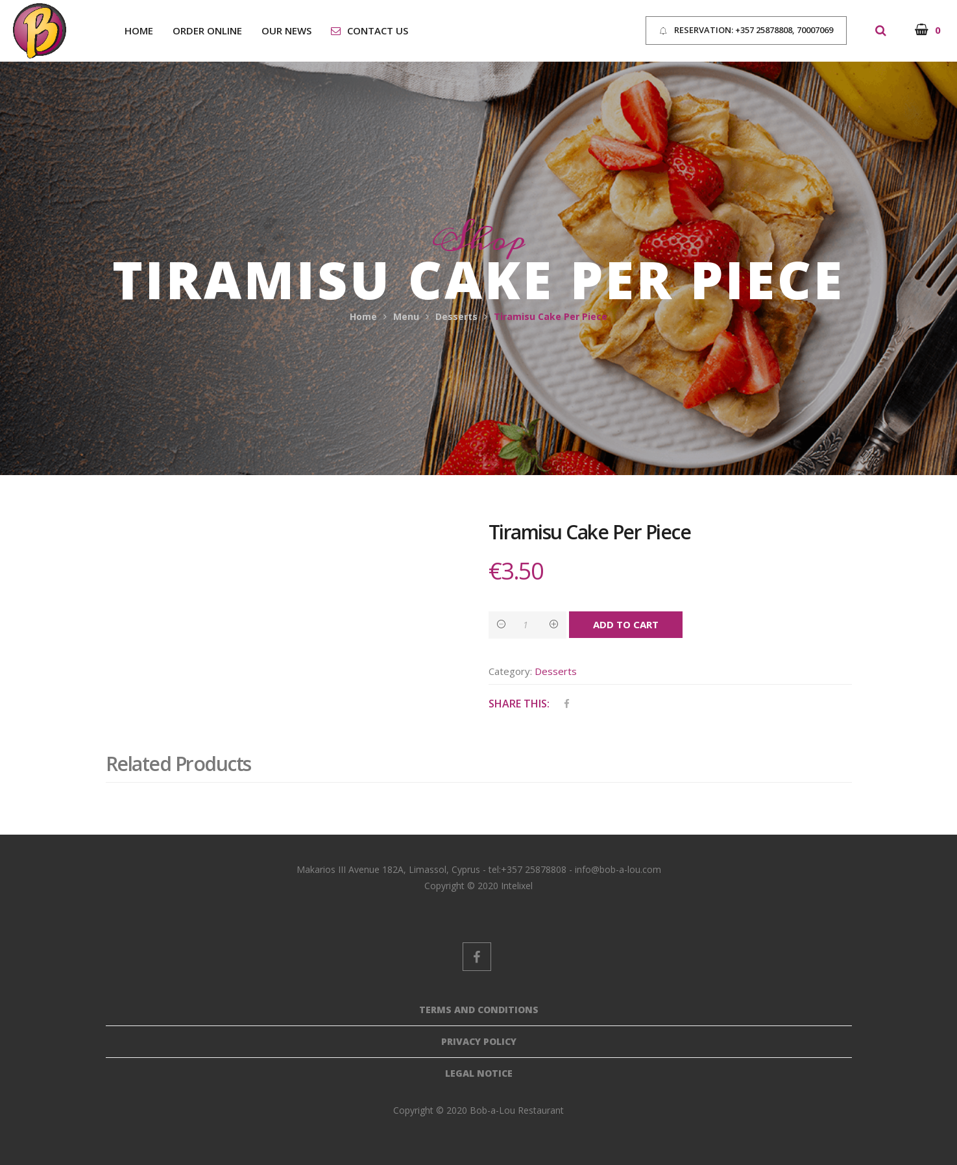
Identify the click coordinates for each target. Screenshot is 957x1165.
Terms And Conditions (479, 1009)
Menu (406, 316)
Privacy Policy (478, 1041)
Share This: (519, 703)
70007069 (814, 30)
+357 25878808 (763, 30)
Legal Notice (479, 1073)
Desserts (456, 316)
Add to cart (626, 624)
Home (363, 316)
